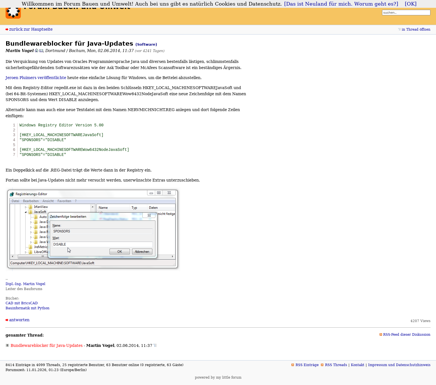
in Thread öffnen (416, 29)
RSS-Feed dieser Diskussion (406, 337)
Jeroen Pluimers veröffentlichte (36, 77)
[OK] (411, 4)
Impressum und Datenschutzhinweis (399, 368)
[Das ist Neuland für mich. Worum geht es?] (341, 4)
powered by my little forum (218, 380)
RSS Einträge (307, 368)
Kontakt (357, 368)
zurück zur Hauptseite (31, 29)
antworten (19, 322)
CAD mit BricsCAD (22, 306)
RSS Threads (336, 368)
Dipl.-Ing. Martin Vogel (25, 287)
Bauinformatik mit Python (27, 311)
